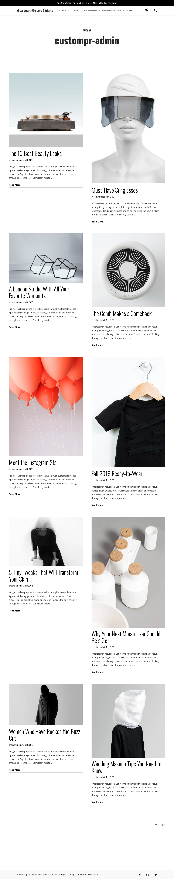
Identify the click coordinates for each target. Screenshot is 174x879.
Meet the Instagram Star (33, 462)
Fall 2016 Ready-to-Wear (117, 473)
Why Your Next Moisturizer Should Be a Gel (126, 637)
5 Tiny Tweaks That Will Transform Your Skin (43, 575)
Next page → (161, 824)
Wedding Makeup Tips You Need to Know (126, 767)
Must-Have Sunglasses (115, 190)
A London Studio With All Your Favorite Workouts (39, 292)
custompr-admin (17, 159)
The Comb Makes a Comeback (122, 313)
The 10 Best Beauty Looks (35, 153)
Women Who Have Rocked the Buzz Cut (44, 735)
